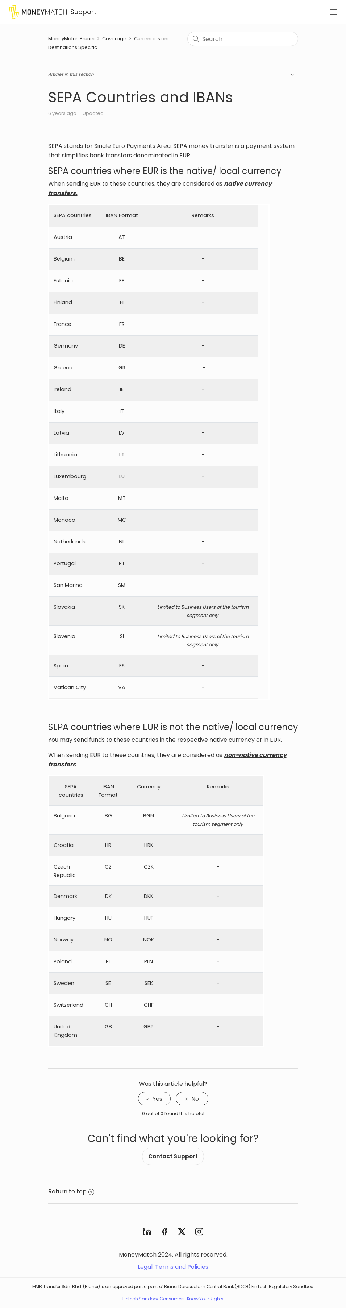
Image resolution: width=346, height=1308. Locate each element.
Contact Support (173, 1156)
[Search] (242, 39)
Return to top (71, 1191)
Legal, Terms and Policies (173, 1267)
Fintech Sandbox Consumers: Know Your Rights (173, 1299)
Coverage (114, 38)
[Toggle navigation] (333, 12)
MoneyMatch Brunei (72, 38)
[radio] (154, 1098)
